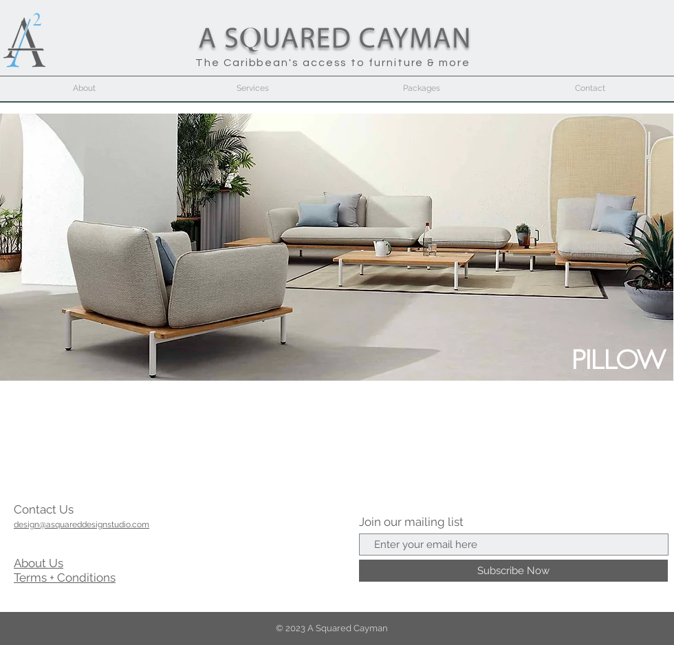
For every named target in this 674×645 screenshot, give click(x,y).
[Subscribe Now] (513, 571)
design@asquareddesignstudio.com (81, 524)
